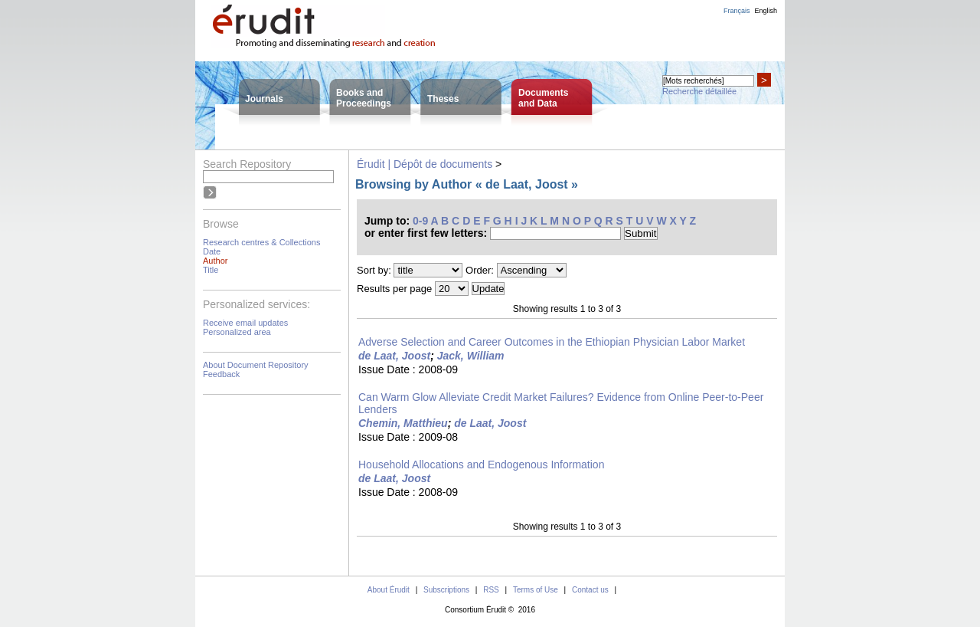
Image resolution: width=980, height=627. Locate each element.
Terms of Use (535, 590)
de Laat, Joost (394, 356)
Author (215, 260)
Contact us (590, 590)
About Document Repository (256, 364)
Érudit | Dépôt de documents (424, 164)
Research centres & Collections (261, 242)
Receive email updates (245, 322)
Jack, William (471, 356)
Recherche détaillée (699, 91)
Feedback (221, 374)
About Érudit (389, 590)
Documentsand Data (543, 98)
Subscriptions (446, 590)
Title (210, 269)
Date (211, 251)
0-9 (420, 221)
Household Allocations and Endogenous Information (481, 464)
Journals (264, 99)
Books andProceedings (363, 98)
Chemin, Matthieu (403, 423)
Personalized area (237, 331)
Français (737, 11)
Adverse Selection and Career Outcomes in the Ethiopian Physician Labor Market (551, 342)
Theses (443, 99)
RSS (491, 590)
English (765, 11)
